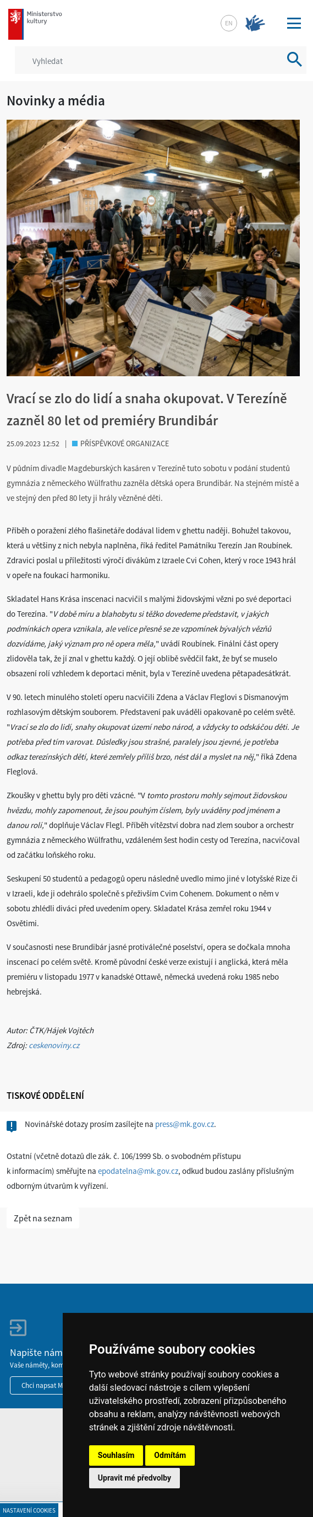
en (229, 23)
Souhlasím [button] (116, 1455)
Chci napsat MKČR (48, 1385)
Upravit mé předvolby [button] (134, 1477)
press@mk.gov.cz (184, 1124)
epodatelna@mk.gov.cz (138, 1171)
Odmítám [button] (170, 1455)
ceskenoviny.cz (54, 1045)
